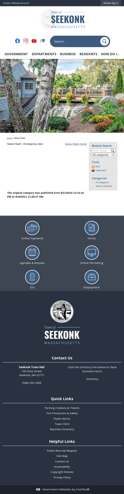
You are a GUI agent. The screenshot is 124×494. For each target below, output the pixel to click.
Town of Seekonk (104, 186)
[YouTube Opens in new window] (34, 41)
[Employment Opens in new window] (91, 278)
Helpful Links (62, 441)
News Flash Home (76, 143)
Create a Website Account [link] (16, 3)
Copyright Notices (62, 472)
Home (9, 138)
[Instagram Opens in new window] (25, 41)
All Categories (102, 182)
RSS (98, 166)
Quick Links (62, 398)
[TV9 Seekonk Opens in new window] (42, 41)
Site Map (62, 456)
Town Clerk (62, 424)
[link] (110, 3)
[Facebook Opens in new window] (17, 41)
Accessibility (62, 466)
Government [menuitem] (16, 54)
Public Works (62, 418)
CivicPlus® (82, 489)
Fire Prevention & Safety (62, 413)
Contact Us (62, 461)
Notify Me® (101, 170)
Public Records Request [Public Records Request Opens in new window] (62, 450)
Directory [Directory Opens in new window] (92, 379)
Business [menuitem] (68, 54)
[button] (104, 41)
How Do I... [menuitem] (110, 54)
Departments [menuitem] (44, 54)
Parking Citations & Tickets (62, 408)
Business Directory (62, 429)
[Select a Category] (103, 155)
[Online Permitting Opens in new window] (91, 253)
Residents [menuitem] (88, 54)
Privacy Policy (62, 477)
